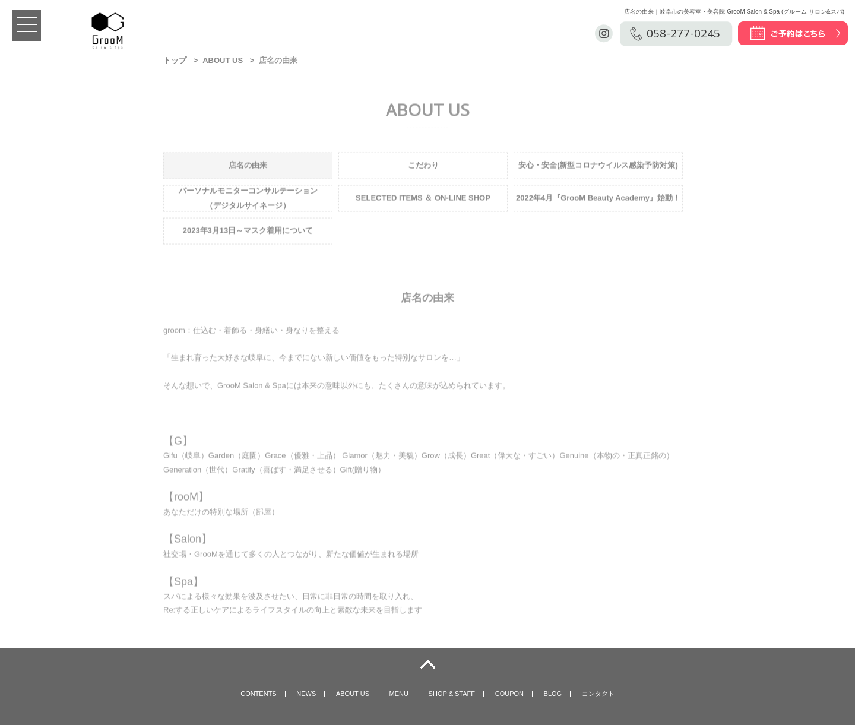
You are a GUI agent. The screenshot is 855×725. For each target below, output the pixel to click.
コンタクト (598, 693)
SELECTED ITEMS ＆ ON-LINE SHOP (423, 199)
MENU (399, 693)
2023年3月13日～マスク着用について (248, 231)
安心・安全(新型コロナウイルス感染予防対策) (598, 166)
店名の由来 (248, 166)
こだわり (423, 166)
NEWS (306, 693)
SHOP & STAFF (452, 693)
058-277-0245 (683, 33)
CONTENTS (258, 693)
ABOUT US (222, 60)
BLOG (553, 693)
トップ (174, 60)
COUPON (509, 693)
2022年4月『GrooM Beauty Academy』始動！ (598, 199)
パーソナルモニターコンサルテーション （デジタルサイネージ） (248, 199)
